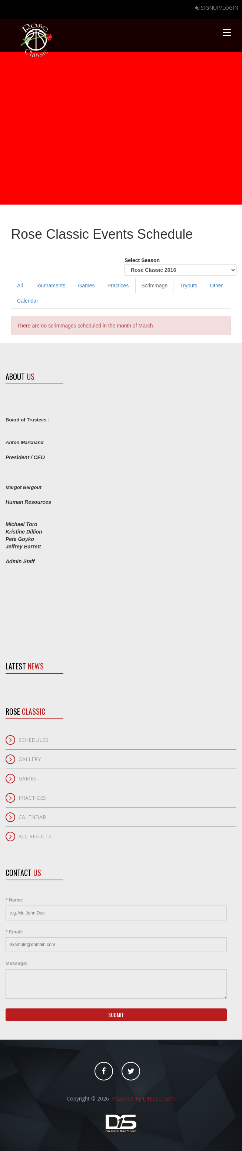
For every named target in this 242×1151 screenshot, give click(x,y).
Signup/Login (216, 7)
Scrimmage (154, 285)
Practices (118, 285)
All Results (35, 836)
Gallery (30, 759)
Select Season (180, 266)
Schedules (33, 739)
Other (216, 285)
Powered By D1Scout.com (142, 1098)
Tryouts (188, 285)
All (20, 285)
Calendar (27, 301)
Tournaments (51, 285)
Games (86, 285)
